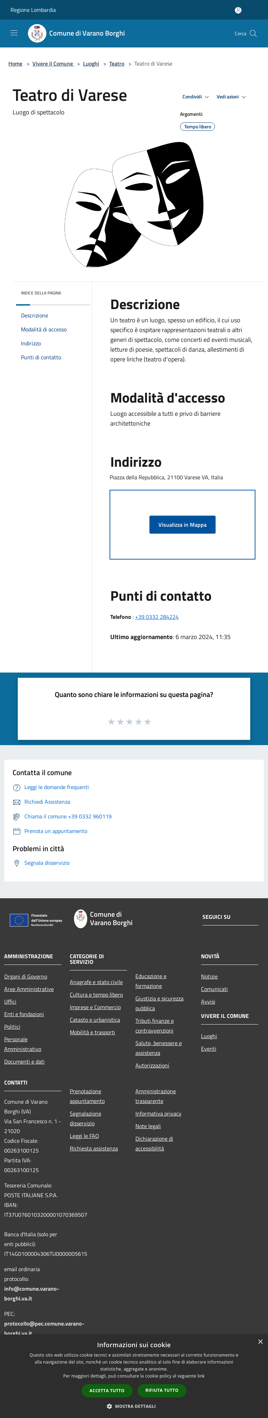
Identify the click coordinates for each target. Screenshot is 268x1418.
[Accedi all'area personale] (238, 10)
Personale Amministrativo (22, 1044)
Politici (12, 1026)
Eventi (208, 1048)
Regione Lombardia (33, 10)
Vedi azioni (232, 97)
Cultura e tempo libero (96, 994)
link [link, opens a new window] (201, 1376)
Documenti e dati (24, 1061)
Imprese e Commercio (95, 1007)
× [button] (260, 1342)
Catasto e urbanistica (95, 1019)
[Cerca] (253, 33)
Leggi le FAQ (84, 1136)
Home (15, 63)
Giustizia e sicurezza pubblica (159, 1003)
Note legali (148, 1126)
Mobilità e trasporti (92, 1032)
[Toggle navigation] (14, 33)
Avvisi (208, 1001)
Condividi (197, 97)
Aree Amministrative (29, 989)
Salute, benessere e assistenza (158, 1048)
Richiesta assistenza (94, 1148)
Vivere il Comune (53, 63)
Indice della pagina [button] (41, 293)
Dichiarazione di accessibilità (154, 1143)
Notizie (209, 976)
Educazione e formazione (150, 981)
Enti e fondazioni (24, 1014)
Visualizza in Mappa (182, 524)
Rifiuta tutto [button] (162, 1390)
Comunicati (214, 989)
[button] (134, 1406)
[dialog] (134, 1376)
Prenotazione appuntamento (87, 1096)
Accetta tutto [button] (107, 1391)
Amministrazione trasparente (155, 1096)
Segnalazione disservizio (85, 1118)
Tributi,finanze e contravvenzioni (154, 1025)
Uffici (10, 1001)
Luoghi (91, 63)
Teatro (116, 63)
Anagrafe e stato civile (96, 982)
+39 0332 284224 (157, 617)
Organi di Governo (25, 976)
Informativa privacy (158, 1113)
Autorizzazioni (152, 1065)
